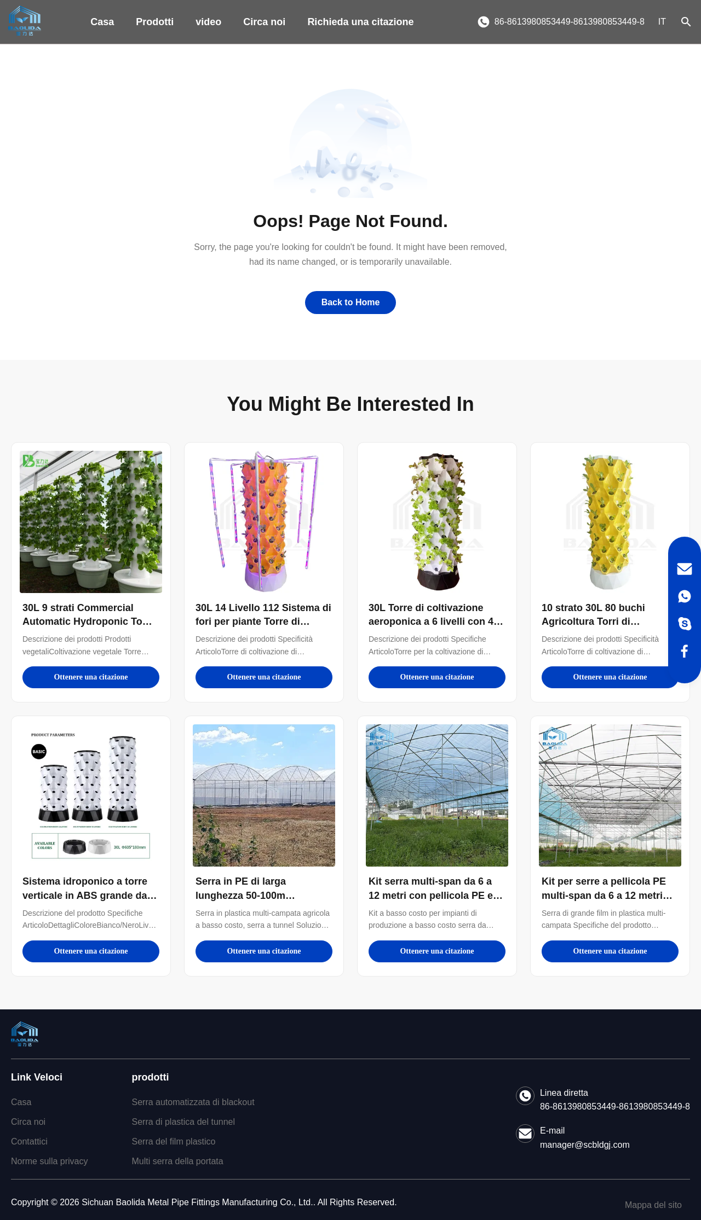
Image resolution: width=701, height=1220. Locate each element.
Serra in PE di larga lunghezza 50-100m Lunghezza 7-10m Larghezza (262, 895)
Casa (102, 21)
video (208, 21)
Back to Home (350, 302)
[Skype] (685, 624)
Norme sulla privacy (49, 1161)
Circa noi (264, 21)
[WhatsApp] (685, 596)
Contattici (29, 1141)
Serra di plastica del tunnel (183, 1121)
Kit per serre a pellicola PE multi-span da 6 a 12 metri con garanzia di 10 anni (604, 895)
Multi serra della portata (177, 1161)
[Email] (685, 569)
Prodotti (155, 21)
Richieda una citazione (360, 21)
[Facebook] (685, 651)
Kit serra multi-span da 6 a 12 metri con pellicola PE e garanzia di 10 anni (431, 895)
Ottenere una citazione (91, 677)
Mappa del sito (653, 1205)
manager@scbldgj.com (585, 1144)
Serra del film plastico (173, 1141)
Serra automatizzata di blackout (192, 1102)
